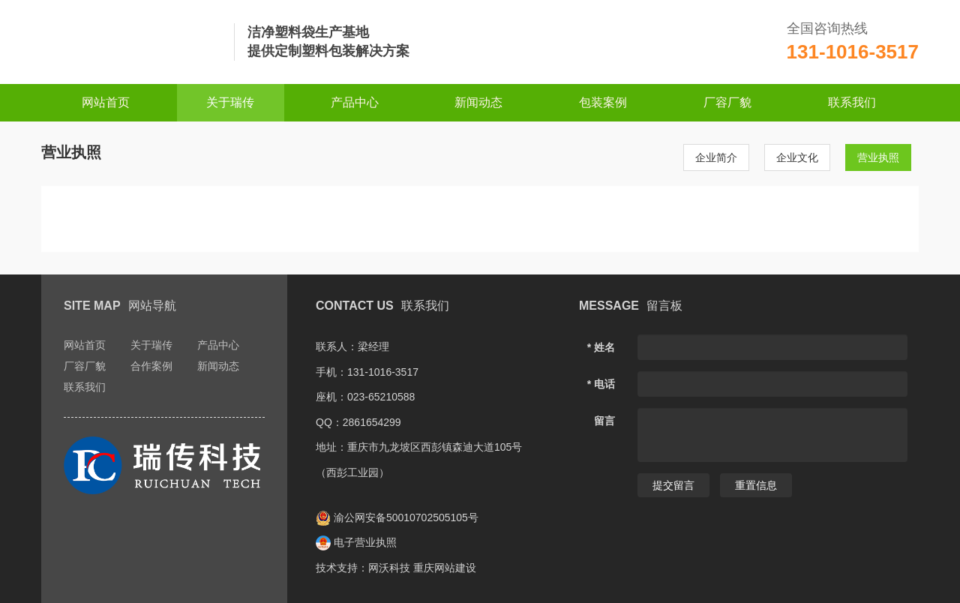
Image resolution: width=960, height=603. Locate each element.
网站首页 (106, 102)
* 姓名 (601, 347)
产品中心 (355, 102)
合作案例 (151, 366)
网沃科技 (389, 568)
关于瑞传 (230, 102)
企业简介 (716, 158)
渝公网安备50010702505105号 (397, 518)
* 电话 (601, 384)
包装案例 (603, 102)
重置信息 (756, 485)
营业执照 (878, 158)
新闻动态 (478, 102)
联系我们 (852, 102)
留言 (604, 421)
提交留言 (673, 485)
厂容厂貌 (728, 102)
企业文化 (797, 158)
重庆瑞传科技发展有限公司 (131, 42)
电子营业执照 (356, 542)
